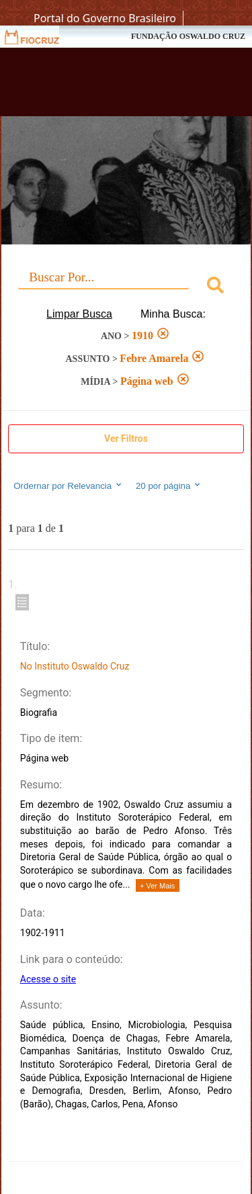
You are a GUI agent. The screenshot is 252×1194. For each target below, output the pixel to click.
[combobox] (126, 287)
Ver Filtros (126, 438)
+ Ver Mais (157, 886)
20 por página (169, 485)
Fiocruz (40, 37)
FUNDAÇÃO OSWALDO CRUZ (188, 36)
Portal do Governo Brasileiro (105, 18)
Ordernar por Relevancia (68, 485)
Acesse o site (48, 979)
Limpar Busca (79, 314)
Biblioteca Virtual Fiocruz (107, 86)
